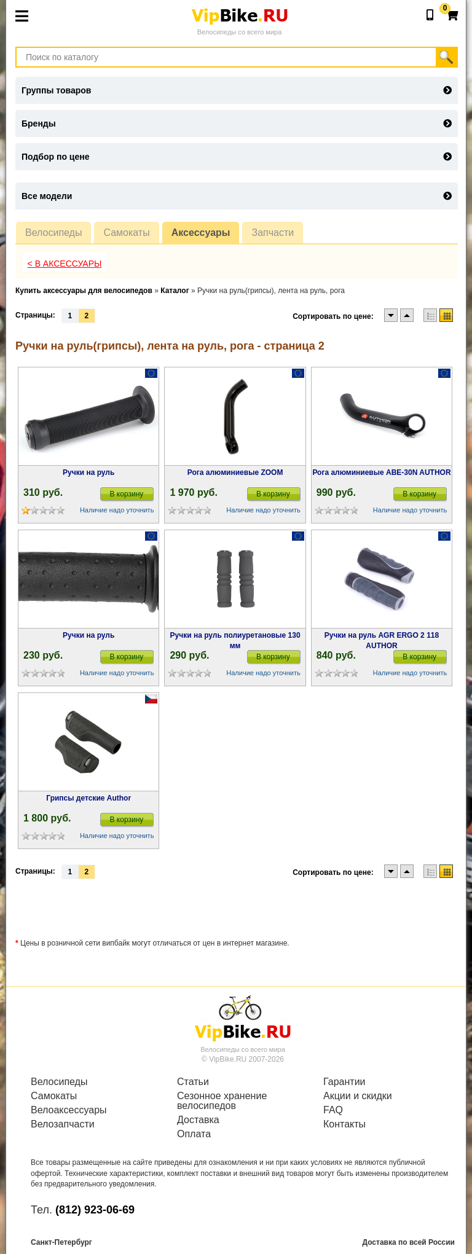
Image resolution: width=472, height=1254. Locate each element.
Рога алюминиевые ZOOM (235, 472)
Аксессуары (200, 232)
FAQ (333, 1110)
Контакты (344, 1124)
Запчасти (272, 232)
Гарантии (344, 1082)
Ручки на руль (88, 472)
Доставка (198, 1120)
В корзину (127, 494)
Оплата (194, 1134)
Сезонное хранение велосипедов (222, 1101)
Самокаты (126, 232)
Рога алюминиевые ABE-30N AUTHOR (381, 472)
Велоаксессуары (69, 1110)
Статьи (193, 1082)
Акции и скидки (357, 1096)
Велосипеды (53, 232)
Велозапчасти (63, 1124)
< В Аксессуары (65, 263)
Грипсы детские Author (88, 798)
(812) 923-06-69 (95, 1210)
